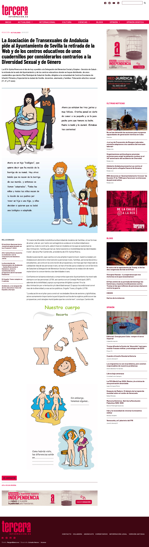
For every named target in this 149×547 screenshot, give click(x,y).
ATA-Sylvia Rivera (9, 485)
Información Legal (118, 534)
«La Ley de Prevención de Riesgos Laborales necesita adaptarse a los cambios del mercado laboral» (126, 144)
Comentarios (101, 534)
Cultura (66, 22)
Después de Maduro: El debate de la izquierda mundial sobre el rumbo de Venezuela (125, 392)
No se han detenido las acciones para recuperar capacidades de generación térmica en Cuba (126, 133)
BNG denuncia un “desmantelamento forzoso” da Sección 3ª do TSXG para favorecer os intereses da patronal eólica (127, 178)
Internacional (47, 22)
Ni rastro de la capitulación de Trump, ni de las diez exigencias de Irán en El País (126, 268)
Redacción (6, 32)
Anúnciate (88, 534)
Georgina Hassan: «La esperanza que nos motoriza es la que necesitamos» (124, 276)
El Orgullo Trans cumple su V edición (12, 280)
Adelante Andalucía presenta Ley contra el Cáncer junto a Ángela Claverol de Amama (124, 167)
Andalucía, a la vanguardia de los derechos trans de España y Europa (12, 288)
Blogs (99, 22)
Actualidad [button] (24, 22)
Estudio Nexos (33, 542)
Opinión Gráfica (135, 22)
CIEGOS (110, 293)
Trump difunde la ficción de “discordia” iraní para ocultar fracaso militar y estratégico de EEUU (127, 347)
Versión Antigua (136, 534)
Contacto (65, 534)
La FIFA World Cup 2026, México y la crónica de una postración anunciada (125, 382)
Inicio (8, 22)
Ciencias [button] (83, 22)
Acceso (43, 542)
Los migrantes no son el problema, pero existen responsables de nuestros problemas (126, 365)
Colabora (76, 534)
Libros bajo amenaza (115, 373)
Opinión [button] (114, 22)
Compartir (9, 478)
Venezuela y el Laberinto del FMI (120, 420)
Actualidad (15, 33)
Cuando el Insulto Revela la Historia (121, 356)
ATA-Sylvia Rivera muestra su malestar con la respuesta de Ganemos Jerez (12, 255)
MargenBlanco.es (13, 542)
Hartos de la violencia (115, 298)
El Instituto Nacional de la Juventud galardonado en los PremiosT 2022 (12, 246)
